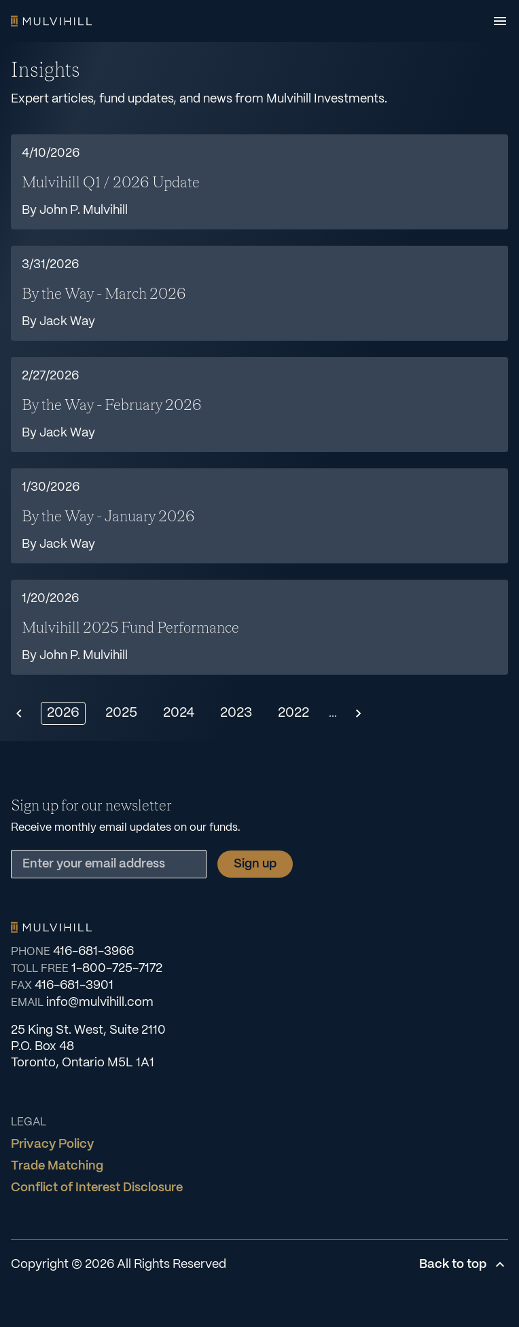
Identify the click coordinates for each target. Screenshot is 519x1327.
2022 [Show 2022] (293, 713)
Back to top (463, 1264)
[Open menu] (500, 21)
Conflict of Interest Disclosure (97, 1188)
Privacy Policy (52, 1144)
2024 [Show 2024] (178, 713)
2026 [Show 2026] (63, 713)
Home (51, 21)
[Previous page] (19, 713)
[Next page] (359, 713)
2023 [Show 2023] (236, 713)
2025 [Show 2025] (121, 713)
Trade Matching (57, 1166)
